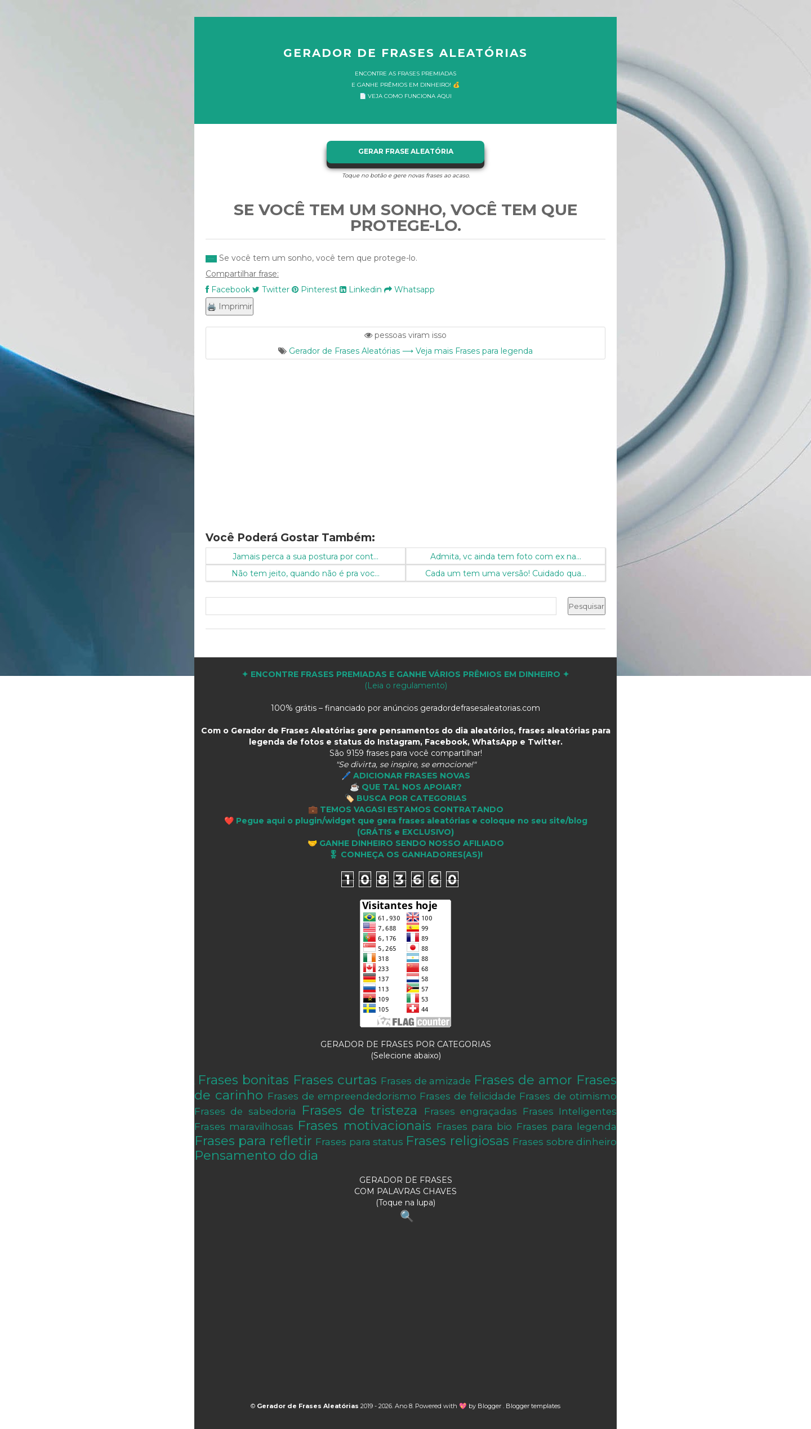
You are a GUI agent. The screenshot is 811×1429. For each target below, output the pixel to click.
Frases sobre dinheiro (565, 1141)
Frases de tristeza (359, 1110)
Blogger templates (533, 1406)
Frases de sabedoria (245, 1111)
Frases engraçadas (470, 1111)
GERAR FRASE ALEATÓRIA (405, 151)
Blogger (490, 1406)
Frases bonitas (243, 1080)
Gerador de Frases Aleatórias (405, 53)
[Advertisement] (405, 438)
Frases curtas (335, 1080)
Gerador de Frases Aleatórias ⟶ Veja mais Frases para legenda (411, 351)
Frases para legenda (566, 1126)
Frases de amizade (426, 1081)
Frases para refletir (253, 1140)
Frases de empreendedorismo (342, 1096)
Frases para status (359, 1141)
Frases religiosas (457, 1140)
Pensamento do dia (256, 1155)
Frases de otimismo (568, 1096)
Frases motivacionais (364, 1125)
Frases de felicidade (468, 1096)
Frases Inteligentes (570, 1111)
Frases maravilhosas (243, 1126)
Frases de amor (523, 1080)
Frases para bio (474, 1126)
